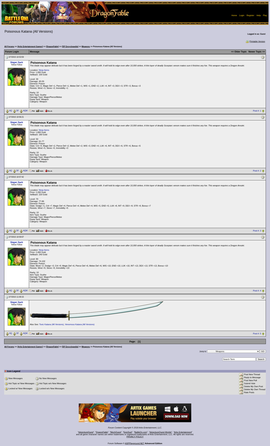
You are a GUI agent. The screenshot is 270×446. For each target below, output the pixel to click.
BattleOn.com (140, 432)
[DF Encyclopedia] (70, 47)
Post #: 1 (257, 111)
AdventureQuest (85, 432)
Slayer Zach (16, 62)
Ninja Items (44, 70)
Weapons (86, 47)
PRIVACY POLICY (135, 437)
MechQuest (115, 432)
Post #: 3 (257, 231)
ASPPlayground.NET (134, 443)
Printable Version (255, 41)
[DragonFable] (52, 47)
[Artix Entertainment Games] (30, 47)
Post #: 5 (257, 333)
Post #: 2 (257, 171)
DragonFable (102, 432)
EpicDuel (128, 432)
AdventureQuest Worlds (161, 432)
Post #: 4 (257, 291)
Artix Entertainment (183, 432)
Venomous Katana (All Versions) (79, 324)
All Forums (9, 47)
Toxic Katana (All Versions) (51, 324)
